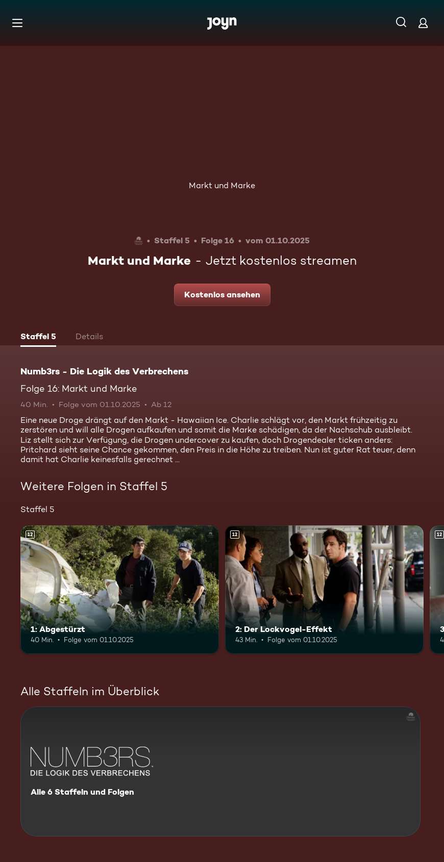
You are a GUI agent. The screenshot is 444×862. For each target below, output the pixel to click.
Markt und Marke (222, 185)
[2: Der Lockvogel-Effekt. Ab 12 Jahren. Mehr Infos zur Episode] (324, 589)
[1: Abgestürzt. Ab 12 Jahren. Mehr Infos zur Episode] (119, 589)
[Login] (423, 23)
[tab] (38, 337)
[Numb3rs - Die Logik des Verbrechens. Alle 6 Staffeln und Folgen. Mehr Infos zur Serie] (220, 771)
